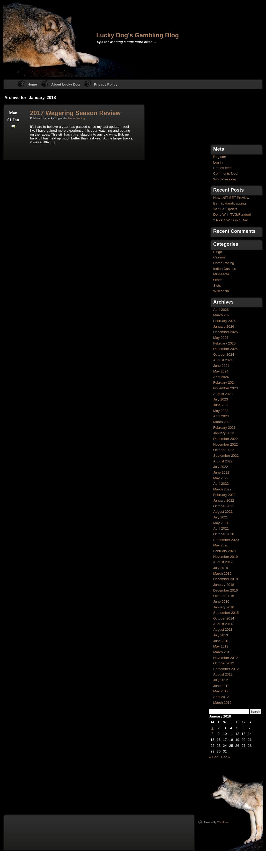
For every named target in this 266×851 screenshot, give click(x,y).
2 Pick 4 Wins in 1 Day (230, 220)
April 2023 (221, 416)
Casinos (219, 257)
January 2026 (223, 326)
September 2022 (226, 456)
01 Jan (13, 120)
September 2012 (226, 669)
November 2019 (225, 557)
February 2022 (224, 495)
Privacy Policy (105, 84)
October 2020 (223, 534)
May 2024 (220, 371)
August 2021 (223, 512)
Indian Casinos (224, 269)
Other (217, 280)
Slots (217, 285)
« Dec (213, 757)
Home (32, 84)
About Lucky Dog (65, 84)
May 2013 (220, 646)
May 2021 (220, 523)
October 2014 (223, 618)
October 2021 (223, 506)
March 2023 (222, 422)
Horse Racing (76, 118)
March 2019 (222, 573)
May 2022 (220, 478)
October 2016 (223, 596)
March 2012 (222, 703)
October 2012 (223, 663)
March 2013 (222, 652)
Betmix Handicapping (229, 203)
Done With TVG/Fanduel (232, 214)
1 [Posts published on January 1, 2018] (212, 728)
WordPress (223, 822)
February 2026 (224, 321)
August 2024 (223, 360)
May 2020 (220, 545)
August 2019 (223, 562)
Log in (218, 162)
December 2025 (225, 332)
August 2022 (223, 461)
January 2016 (223, 607)
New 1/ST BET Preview (231, 198)
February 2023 (224, 428)
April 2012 (221, 697)
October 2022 (223, 450)
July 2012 (220, 680)
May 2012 (220, 691)
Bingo (217, 252)
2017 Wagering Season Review (75, 112)
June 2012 (221, 686)
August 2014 (223, 624)
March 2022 (222, 489)
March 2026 (222, 315)
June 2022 (221, 472)
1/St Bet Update (225, 209)
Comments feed (225, 173)
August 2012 (223, 674)
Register (219, 157)
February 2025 (224, 343)
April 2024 (221, 377)
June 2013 (221, 641)
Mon (13, 113)
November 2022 (225, 444)
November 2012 (225, 658)
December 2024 (225, 349)
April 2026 (221, 310)
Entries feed (222, 168)
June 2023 (221, 405)
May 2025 (220, 338)
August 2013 (223, 629)
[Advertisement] (235, 117)
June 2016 (221, 601)
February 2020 (224, 551)
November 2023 (225, 388)
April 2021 (221, 528)
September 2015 (226, 613)
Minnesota (221, 274)
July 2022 (220, 467)
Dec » (225, 757)
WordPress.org (224, 179)
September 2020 (226, 540)
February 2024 (224, 382)
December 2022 (225, 439)
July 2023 (220, 399)
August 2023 (223, 394)
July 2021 (220, 517)
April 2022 (221, 484)
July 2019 (220, 568)
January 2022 (223, 500)
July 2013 (220, 635)
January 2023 (223, 433)
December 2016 (225, 590)
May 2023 (220, 411)
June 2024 (221, 366)
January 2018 (223, 585)
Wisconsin (221, 291)
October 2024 (223, 354)
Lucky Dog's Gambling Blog (137, 35)
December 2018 (225, 579)
